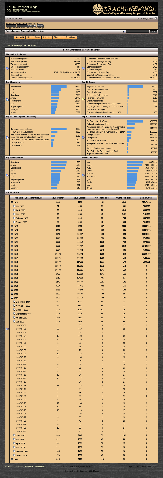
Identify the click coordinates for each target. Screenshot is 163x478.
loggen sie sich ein (15, 23)
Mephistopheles (17, 106)
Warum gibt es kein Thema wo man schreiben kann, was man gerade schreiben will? (30, 136)
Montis (13, 112)
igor (12, 104)
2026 (16, 202)
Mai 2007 (20, 439)
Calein (154, 70)
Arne (12, 171)
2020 (16, 246)
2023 (16, 234)
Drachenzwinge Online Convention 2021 (104, 112)
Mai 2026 (20, 206)
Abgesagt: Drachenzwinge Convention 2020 (105, 106)
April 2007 (20, 443)
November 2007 (23, 306)
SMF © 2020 (74, 467)
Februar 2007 (22, 451)
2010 (16, 286)
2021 (16, 242)
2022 (16, 238)
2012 (16, 278)
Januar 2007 (21, 455)
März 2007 (20, 447)
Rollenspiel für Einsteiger (97, 95)
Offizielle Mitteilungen (96, 109)
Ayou (89, 168)
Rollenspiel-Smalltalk (95, 98)
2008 (16, 294)
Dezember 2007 (23, 302)
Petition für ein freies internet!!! (100, 148)
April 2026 (20, 210)
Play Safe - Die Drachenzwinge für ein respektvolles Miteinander (103, 152)
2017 (16, 258)
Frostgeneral (16, 101)
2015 (16, 266)
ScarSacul (15, 95)
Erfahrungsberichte (95, 101)
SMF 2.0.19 (65, 467)
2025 (16, 226)
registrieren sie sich (31, 23)
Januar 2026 (21, 222)
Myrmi (89, 171)
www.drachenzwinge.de (17, 10)
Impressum (29, 467)
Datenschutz (39, 467)
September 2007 (23, 314)
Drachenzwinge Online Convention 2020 (104, 104)
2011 (16, 282)
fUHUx (89, 188)
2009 (16, 290)
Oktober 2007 (22, 310)
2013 (16, 274)
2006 (16, 459)
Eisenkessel (16, 86)
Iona (12, 89)
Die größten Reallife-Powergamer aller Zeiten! (30, 140)
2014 (16, 270)
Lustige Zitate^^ (17, 142)
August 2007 (21, 318)
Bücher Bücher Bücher (96, 140)
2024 (16, 230)
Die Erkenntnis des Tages (21, 129)
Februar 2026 (22, 218)
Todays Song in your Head (22, 132)
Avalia (13, 98)
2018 (16, 254)
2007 (16, 298)
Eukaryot (14, 109)
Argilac (13, 174)
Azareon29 (15, 182)
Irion (12, 92)
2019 (16, 250)
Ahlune (89, 174)
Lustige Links (16, 145)
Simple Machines (86, 467)
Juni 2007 (20, 435)
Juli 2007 (20, 322)
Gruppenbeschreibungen (97, 89)
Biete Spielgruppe (94, 92)
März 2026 (20, 214)
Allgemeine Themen (95, 86)
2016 (16, 262)
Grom (89, 165)
